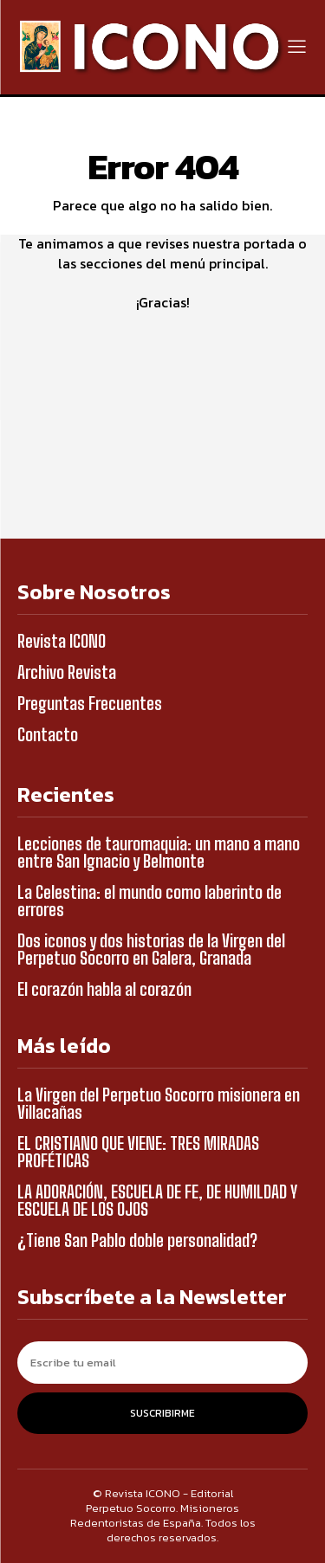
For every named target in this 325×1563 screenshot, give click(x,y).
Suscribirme (162, 1413)
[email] (162, 1362)
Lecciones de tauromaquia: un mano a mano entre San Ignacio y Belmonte (158, 852)
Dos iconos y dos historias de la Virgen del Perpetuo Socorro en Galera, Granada (151, 949)
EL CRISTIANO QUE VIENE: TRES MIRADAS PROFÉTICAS (138, 1152)
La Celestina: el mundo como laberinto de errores (149, 901)
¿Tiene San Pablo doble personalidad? (137, 1240)
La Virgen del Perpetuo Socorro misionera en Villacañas (158, 1103)
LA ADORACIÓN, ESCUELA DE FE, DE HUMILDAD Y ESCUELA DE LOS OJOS (157, 1200)
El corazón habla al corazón (104, 988)
